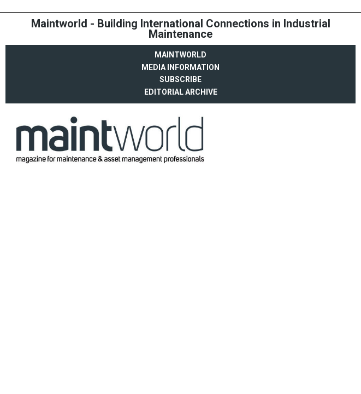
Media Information (180, 67)
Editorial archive (180, 92)
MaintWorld (180, 54)
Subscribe (180, 79)
